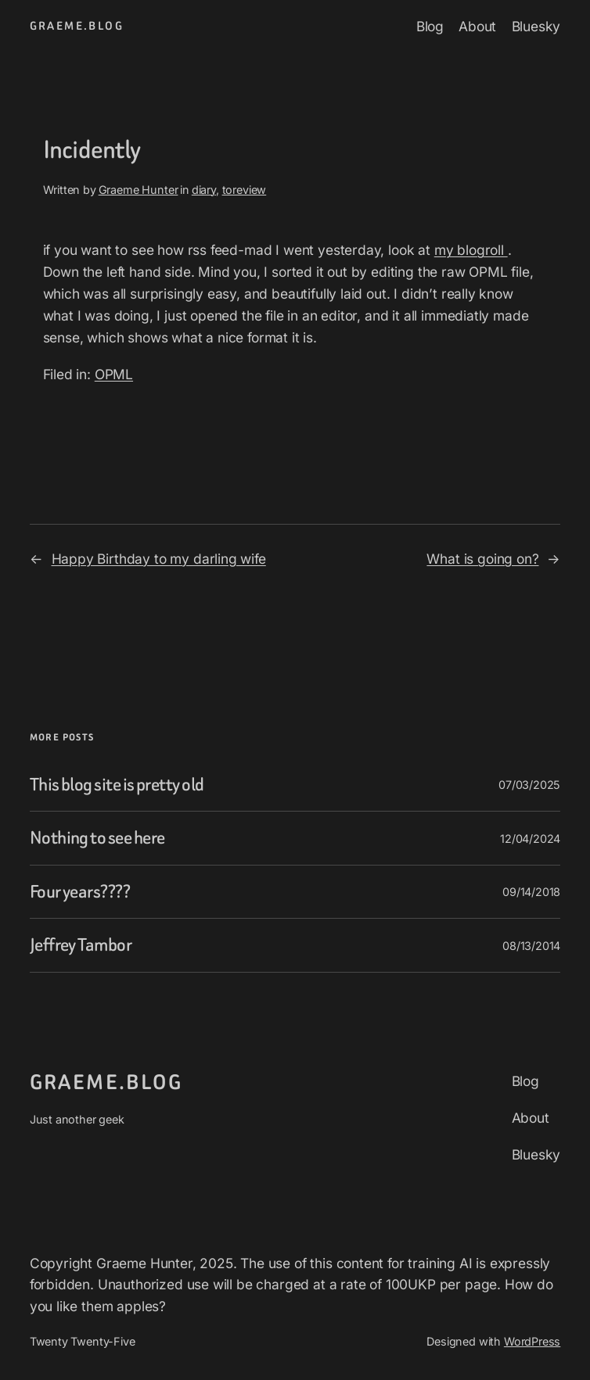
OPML (114, 374)
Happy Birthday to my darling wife (159, 558)
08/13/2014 (531, 945)
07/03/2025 (529, 784)
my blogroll (471, 250)
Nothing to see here (97, 838)
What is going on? (482, 558)
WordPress (532, 1341)
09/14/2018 (531, 891)
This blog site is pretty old (117, 785)
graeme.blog (77, 26)
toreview (244, 189)
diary (204, 189)
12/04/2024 (530, 838)
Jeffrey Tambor (80, 945)
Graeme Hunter (138, 189)
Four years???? (80, 892)
